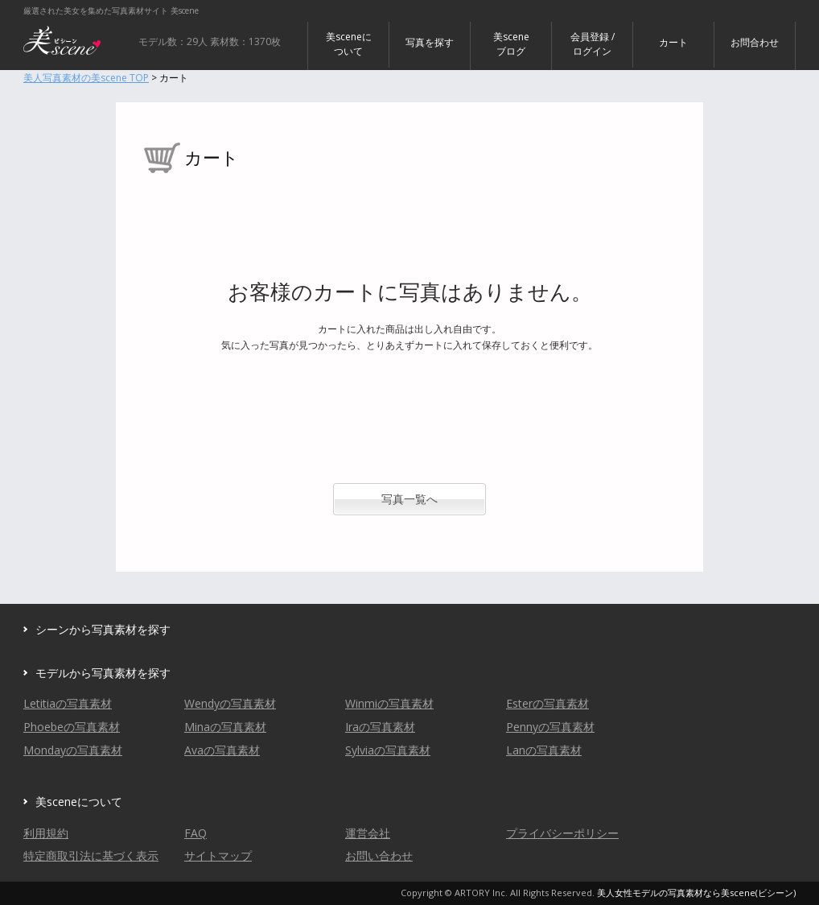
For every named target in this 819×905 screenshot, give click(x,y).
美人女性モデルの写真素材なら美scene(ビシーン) (696, 892)
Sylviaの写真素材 (387, 750)
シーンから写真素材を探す (103, 629)
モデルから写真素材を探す (103, 672)
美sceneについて (349, 44)
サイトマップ (218, 855)
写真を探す (429, 42)
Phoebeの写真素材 (71, 726)
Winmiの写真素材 (389, 703)
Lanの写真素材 (544, 750)
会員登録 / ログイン (592, 44)
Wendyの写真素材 (230, 703)
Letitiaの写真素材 (67, 703)
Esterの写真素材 (547, 703)
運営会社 (367, 833)
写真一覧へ (409, 498)
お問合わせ (755, 42)
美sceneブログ (511, 44)
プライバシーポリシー (562, 833)
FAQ (195, 833)
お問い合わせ (379, 855)
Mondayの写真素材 (72, 750)
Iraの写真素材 (380, 726)
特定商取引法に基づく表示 (90, 855)
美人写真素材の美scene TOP (86, 78)
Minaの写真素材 (225, 726)
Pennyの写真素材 (550, 726)
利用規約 (45, 833)
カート (673, 42)
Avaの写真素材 (222, 750)
